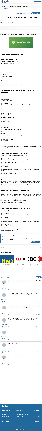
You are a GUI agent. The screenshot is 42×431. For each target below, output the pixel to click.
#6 (4, 309)
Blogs (35, 414)
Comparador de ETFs (19, 416)
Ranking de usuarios (37, 416)
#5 (4, 322)
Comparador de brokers (19, 412)
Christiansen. (4, 362)
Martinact (4, 23)
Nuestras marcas (4, 419)
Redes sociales (36, 421)
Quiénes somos (4, 412)
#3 (4, 347)
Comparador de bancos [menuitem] (12, 6)
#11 (4, 285)
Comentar (38, 277)
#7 (4, 297)
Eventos (35, 419)
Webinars (35, 417)
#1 (4, 360)
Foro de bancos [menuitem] (25, 6)
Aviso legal (14, 426)
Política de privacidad (19, 426)
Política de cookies (27, 426)
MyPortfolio (18, 417)
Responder (38, 289)
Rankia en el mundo (5, 414)
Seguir (4, 288)
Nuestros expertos (5, 417)
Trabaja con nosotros (5, 421)
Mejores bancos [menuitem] (19, 6)
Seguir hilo (6, 277)
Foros (35, 412)
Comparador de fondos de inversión (22, 414)
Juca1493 (4, 287)
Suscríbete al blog (36, 13)
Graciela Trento (4, 299)
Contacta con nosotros (5, 416)
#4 (4, 334)
